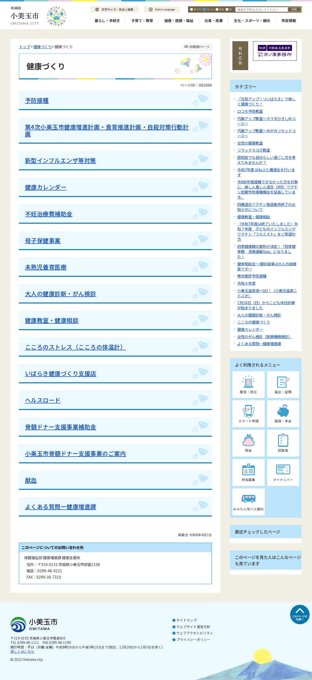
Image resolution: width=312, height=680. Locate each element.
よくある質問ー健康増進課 (60, 506)
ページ (210, 9)
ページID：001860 (196, 85)
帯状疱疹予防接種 (251, 276)
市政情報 (288, 20)
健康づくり (42, 46)
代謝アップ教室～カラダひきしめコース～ (266, 121)
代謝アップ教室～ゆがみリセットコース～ (266, 133)
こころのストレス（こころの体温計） (75, 347)
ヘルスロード (43, 400)
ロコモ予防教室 (250, 111)
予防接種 (37, 100)
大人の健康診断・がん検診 (60, 293)
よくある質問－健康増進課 (259, 343)
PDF (221, 9)
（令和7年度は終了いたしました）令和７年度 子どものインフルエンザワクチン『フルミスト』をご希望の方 (267, 231)
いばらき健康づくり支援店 (60, 373)
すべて (197, 9)
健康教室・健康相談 (51, 320)
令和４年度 (246, 283)
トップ (24, 46)
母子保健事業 (43, 240)
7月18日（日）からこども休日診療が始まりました (266, 305)
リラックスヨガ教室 (253, 150)
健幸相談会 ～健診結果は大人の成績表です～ (266, 266)
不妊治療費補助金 (49, 213)
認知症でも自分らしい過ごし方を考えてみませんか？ (266, 160)
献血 (31, 480)
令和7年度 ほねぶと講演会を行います (266, 172)
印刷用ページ (199, 46)
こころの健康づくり (253, 322)
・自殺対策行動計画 (107, 130)
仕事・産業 (214, 20)
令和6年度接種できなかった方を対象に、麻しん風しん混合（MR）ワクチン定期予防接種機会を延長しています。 (267, 189)
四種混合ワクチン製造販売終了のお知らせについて (266, 207)
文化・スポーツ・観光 (252, 20)
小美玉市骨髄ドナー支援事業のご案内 (75, 453)
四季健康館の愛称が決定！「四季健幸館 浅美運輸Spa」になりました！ (266, 251)
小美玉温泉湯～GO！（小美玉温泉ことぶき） (267, 293)
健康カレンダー (45, 187)
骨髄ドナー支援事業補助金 (60, 426)
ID (230, 9)
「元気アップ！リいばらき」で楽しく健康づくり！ (266, 101)
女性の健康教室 (250, 143)
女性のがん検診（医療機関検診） (264, 336)
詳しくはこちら (22, 651)
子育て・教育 (142, 20)
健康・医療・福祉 (178, 20)
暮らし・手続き (107, 20)
